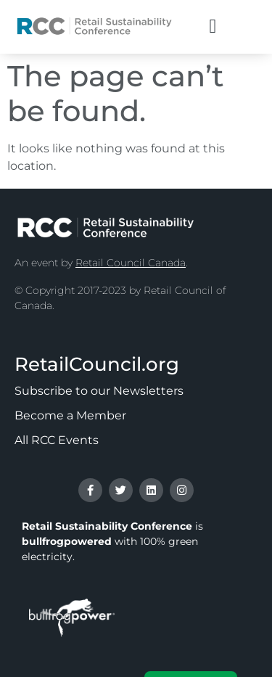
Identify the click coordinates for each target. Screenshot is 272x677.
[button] (213, 26)
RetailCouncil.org (97, 364)
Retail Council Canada (130, 262)
